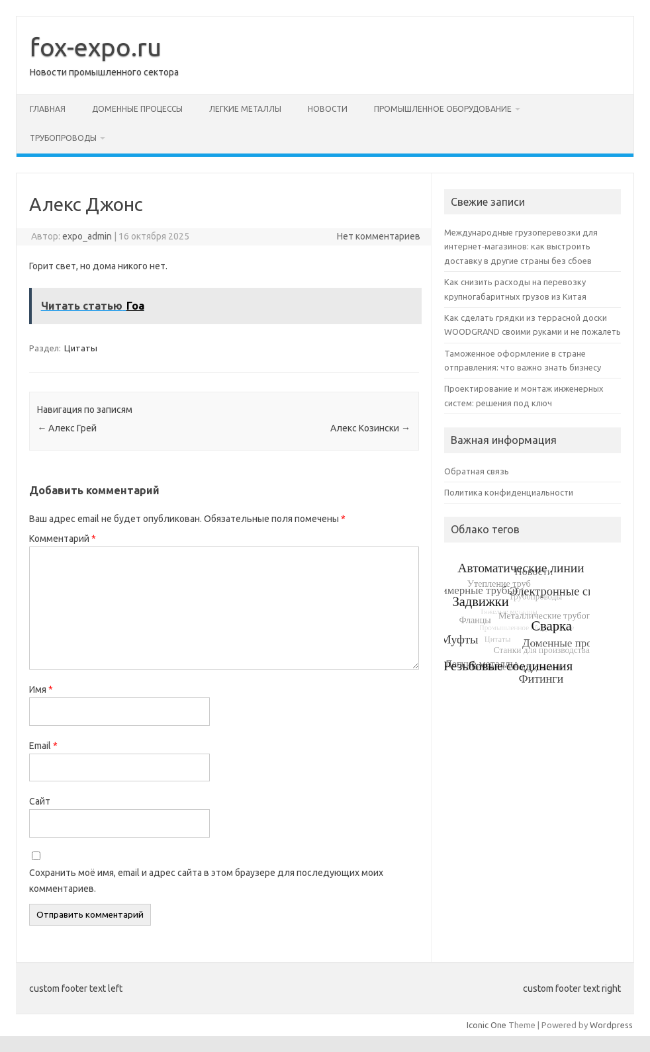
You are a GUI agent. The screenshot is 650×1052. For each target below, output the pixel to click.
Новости (328, 109)
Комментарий (62, 538)
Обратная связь (476, 471)
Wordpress (611, 1025)
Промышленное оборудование (443, 109)
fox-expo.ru (96, 47)
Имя (41, 689)
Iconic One (486, 1025)
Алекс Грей (67, 428)
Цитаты (80, 348)
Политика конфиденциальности (508, 492)
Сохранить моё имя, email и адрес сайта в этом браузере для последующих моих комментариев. (206, 880)
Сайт (39, 801)
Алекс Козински (370, 428)
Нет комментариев (378, 236)
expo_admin (87, 236)
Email (43, 745)
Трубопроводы (63, 138)
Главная (48, 109)
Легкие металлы (245, 109)
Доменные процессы (137, 109)
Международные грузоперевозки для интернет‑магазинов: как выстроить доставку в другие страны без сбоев (521, 246)
